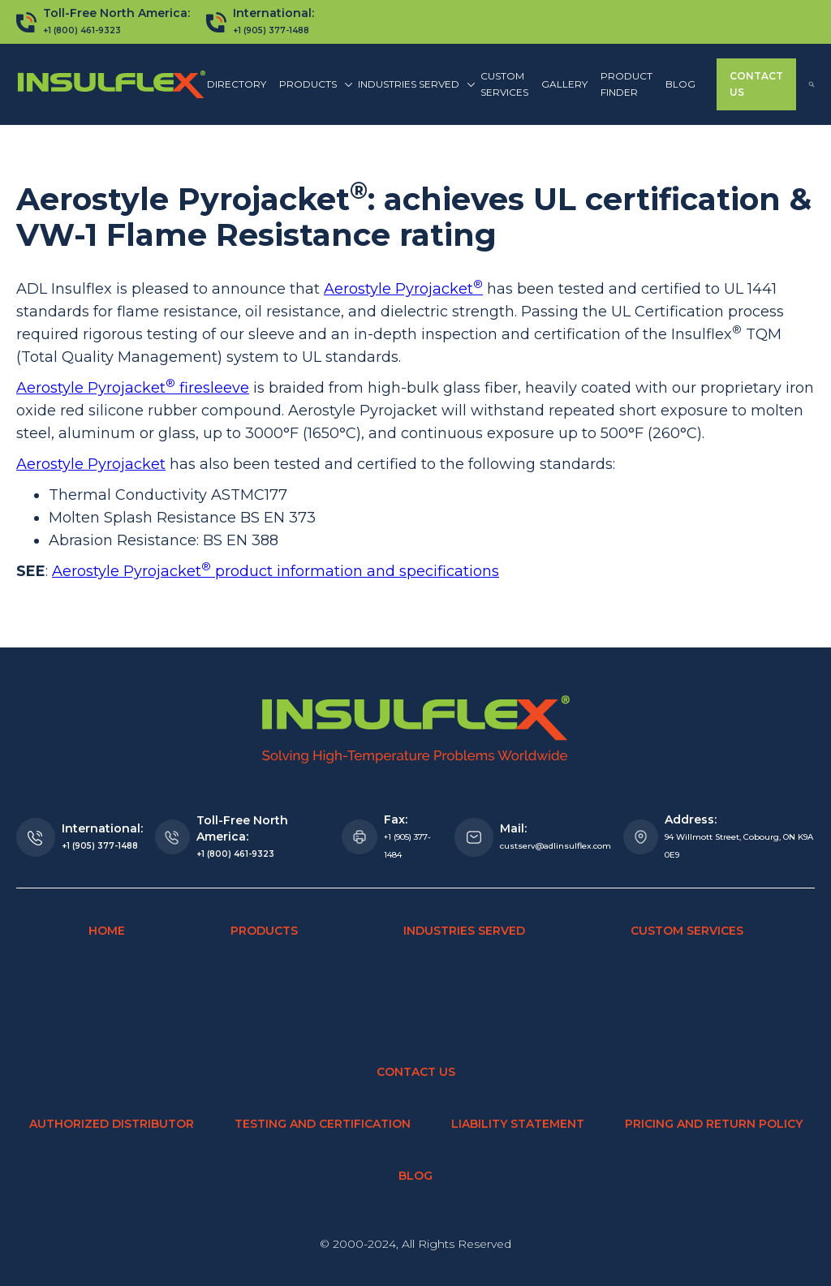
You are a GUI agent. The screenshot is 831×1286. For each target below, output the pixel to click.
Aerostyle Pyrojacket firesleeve (132, 388)
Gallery (564, 84)
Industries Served (464, 930)
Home (106, 930)
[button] (312, 84)
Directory (236, 84)
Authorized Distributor (111, 1123)
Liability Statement (517, 1123)
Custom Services (504, 84)
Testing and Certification (323, 1123)
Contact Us (756, 84)
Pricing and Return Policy (714, 1123)
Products (264, 930)
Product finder (626, 84)
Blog (680, 84)
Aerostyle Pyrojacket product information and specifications (275, 571)
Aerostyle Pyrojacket (403, 289)
